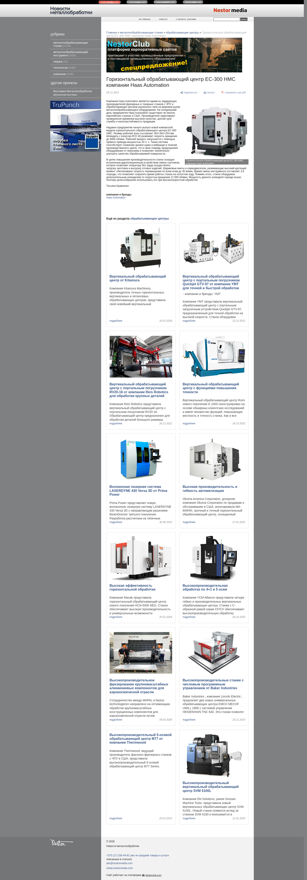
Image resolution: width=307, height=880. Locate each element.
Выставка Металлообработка (72, 93)
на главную (144, 19)
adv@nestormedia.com (119, 863)
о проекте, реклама (186, 19)
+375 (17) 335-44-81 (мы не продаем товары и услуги (137, 855)
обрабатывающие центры (182, 32)
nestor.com (110, 2)
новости (163, 19)
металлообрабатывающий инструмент (70, 53)
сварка (60, 61)
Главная (111, 32)
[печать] (209, 93)
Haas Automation (116, 197)
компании (63, 74)
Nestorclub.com (153, 875)
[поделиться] (188, 93)
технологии (64, 67)
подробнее (116, 321)
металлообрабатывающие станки (70, 44)
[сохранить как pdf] (233, 93)
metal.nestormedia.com (119, 868)
